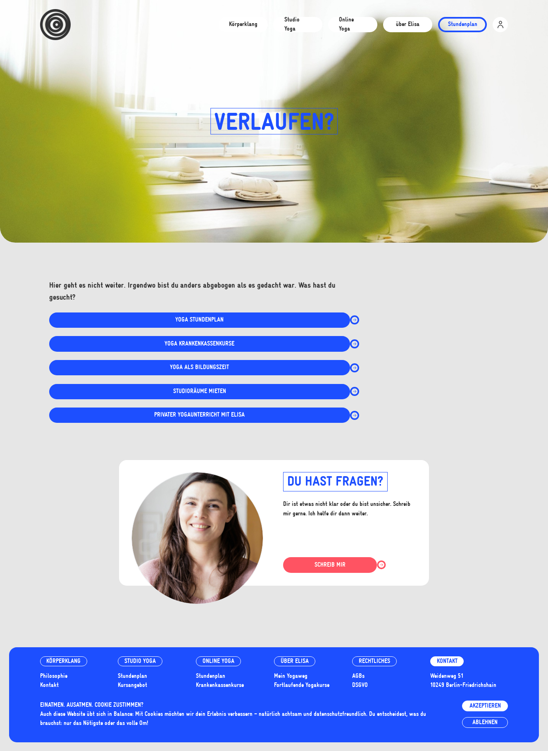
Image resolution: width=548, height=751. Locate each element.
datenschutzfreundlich (340, 714)
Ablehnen (485, 722)
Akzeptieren (485, 705)
